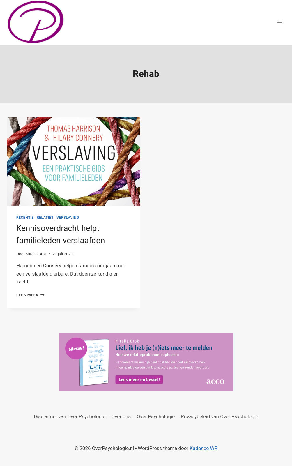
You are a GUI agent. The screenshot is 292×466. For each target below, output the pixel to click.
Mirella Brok (36, 253)
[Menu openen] (279, 22)
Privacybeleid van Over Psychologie (219, 416)
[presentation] (73, 161)
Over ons (121, 416)
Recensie (24, 218)
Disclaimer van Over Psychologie (69, 416)
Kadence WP (203, 448)
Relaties (45, 218)
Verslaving (67, 218)
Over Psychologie (156, 416)
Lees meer (30, 294)
